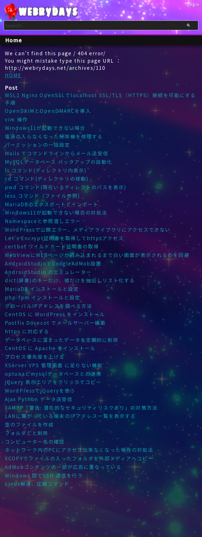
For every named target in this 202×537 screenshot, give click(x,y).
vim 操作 (16, 119)
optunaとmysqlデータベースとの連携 (53, 373)
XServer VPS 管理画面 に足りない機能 (54, 365)
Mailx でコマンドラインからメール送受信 (56, 153)
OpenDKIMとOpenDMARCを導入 (48, 110)
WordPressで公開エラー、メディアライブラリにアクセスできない (87, 229)
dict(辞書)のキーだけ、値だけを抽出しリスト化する (70, 280)
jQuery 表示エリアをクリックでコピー (53, 381)
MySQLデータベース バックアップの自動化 (58, 161)
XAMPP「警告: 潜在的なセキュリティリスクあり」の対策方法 (81, 407)
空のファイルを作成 (29, 424)
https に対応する (27, 331)
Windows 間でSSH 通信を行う (44, 475)
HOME (13, 75)
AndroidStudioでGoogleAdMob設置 (53, 263)
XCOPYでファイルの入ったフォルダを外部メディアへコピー (79, 458)
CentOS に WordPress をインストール (55, 314)
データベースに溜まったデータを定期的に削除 (62, 339)
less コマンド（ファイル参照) (42, 195)
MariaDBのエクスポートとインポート (52, 204)
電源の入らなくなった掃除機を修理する (54, 136)
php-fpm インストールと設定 (42, 297)
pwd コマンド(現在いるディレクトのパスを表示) (65, 187)
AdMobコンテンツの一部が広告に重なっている (63, 466)
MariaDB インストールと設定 (42, 288)
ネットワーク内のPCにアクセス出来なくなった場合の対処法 (79, 449)
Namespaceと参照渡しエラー (43, 220)
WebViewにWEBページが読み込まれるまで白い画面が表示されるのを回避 (97, 254)
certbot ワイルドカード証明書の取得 (52, 246)
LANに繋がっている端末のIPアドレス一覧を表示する (70, 415)
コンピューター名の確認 (35, 441)
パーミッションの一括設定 (37, 144)
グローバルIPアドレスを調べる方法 (48, 305)
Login (193, 4)
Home (13, 40)
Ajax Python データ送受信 (39, 399)
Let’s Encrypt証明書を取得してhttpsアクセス (64, 238)
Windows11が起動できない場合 (45, 127)
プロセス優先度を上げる (35, 356)
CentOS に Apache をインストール (50, 348)
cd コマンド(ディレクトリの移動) (46, 178)
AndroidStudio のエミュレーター (48, 271)
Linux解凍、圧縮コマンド (37, 483)
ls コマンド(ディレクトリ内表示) (45, 170)
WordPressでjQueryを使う (40, 390)
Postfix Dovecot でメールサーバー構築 (55, 322)
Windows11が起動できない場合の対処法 (56, 212)
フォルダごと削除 (26, 432)
